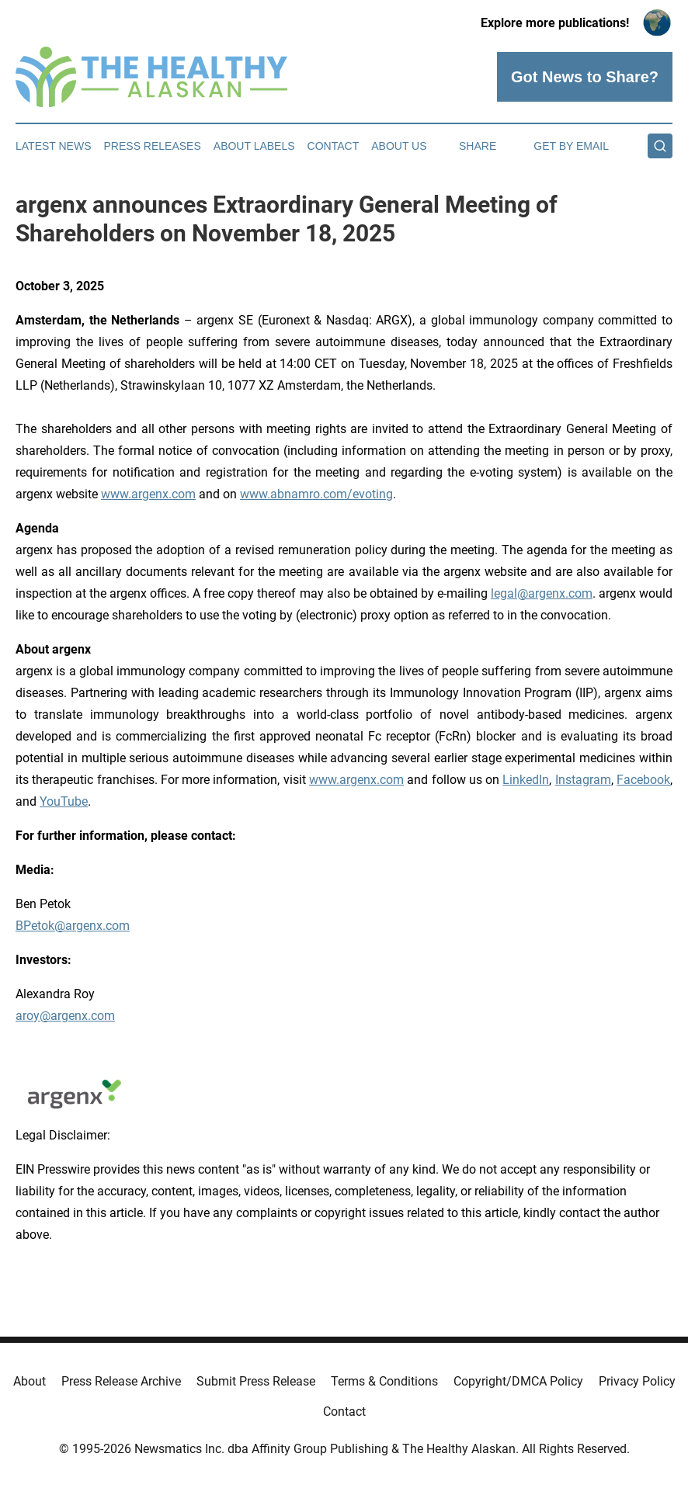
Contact (334, 146)
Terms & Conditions (384, 1381)
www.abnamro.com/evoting (316, 494)
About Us (398, 146)
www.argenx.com (148, 494)
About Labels (254, 146)
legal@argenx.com (541, 593)
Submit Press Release (255, 1381)
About (29, 1381)
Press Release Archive (121, 1381)
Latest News (54, 146)
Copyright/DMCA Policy (518, 1381)
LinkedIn (525, 779)
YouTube (64, 801)
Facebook (643, 779)
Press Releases (152, 146)
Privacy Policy (637, 1381)
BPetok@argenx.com (73, 925)
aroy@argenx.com (65, 1015)
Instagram (583, 779)
